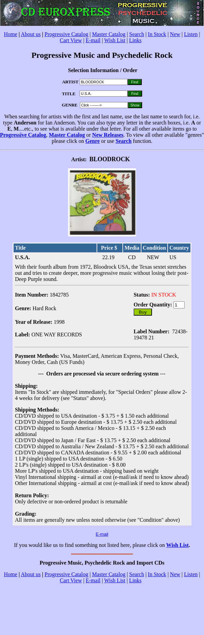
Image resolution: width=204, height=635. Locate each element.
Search (136, 34)
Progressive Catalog (66, 34)
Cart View (71, 40)
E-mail (93, 40)
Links (135, 40)
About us (30, 34)
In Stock (157, 34)
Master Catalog (108, 34)
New (175, 34)
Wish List (114, 40)
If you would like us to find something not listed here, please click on (90, 545)
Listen (191, 34)
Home (10, 34)
